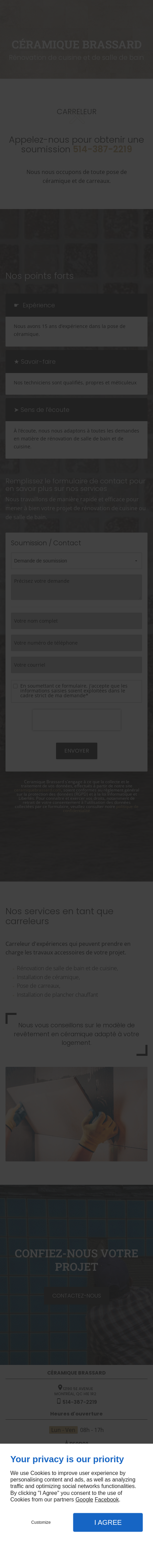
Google (84, 1499)
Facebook (107, 1499)
